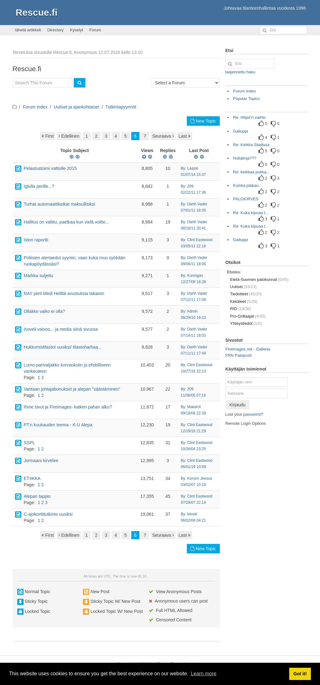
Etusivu (234, 272)
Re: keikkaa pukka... (251, 172)
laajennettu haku (240, 72)
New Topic (203, 121)
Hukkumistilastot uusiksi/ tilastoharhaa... (63, 347)
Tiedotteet (246, 294)
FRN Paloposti (238, 355)
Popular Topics (246, 98)
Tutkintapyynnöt (121, 106)
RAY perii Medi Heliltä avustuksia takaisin (64, 293)
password (252, 414)
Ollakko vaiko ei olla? (44, 311)
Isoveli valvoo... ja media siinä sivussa (61, 329)
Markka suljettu (38, 275)
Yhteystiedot (246, 323)
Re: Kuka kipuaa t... (250, 212)
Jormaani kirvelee (41, 460)
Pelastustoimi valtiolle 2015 (50, 168)
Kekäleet (244, 301)
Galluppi (240, 131)
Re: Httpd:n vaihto (249, 117)
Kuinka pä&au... (247, 185)
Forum (95, 30)
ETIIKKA (32, 478)
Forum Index (35, 106)
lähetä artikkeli (28, 30)
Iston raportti (36, 239)
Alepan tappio (37, 496)
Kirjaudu (238, 404)
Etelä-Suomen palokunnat (259, 279)
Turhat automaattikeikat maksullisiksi (59, 204)
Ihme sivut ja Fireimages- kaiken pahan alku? (68, 406)
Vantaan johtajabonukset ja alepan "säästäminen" (72, 389)
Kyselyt (76, 30)
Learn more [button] (203, 673)
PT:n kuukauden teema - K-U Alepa (58, 424)
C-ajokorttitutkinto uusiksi (48, 514)
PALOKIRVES (245, 199)
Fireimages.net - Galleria (247, 349)
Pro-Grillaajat (248, 316)
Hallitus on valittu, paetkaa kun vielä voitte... (66, 221)
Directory (55, 30)
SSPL (29, 442)
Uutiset (243, 286)
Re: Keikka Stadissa (251, 144)
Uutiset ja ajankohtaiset (76, 106)
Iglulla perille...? (39, 186)
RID (240, 308)
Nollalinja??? (244, 158)
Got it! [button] (299, 673)
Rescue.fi (36, 12)
